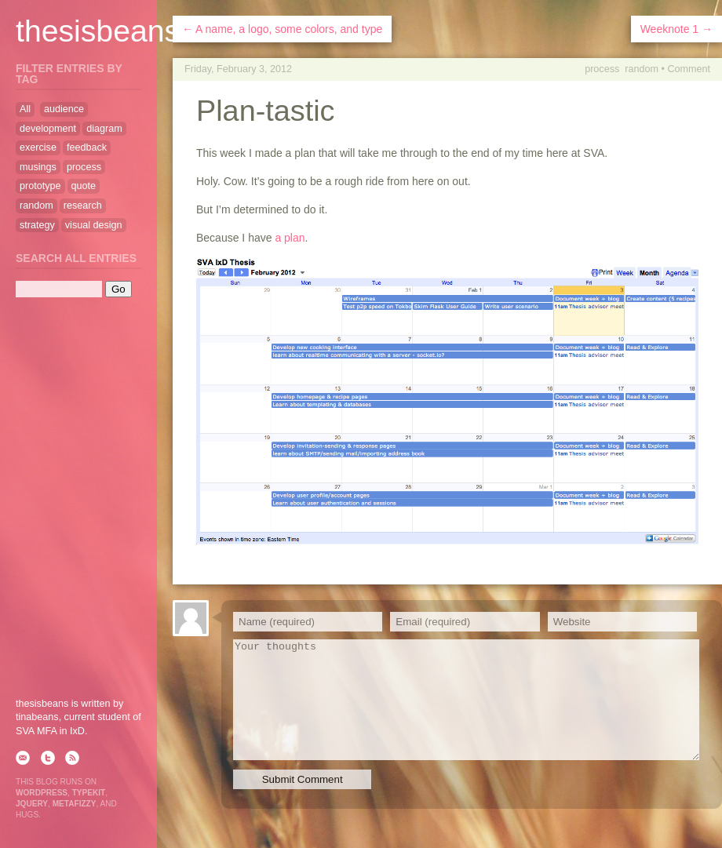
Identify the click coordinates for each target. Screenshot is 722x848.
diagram (104, 128)
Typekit (89, 792)
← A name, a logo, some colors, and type (282, 29)
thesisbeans (98, 31)
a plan (289, 237)
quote (84, 185)
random (641, 69)
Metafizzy (75, 803)
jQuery (32, 803)
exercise (38, 147)
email (23, 758)
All (25, 109)
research (83, 205)
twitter (48, 758)
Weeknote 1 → (676, 29)
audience (64, 109)
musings (38, 167)
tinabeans (37, 717)
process (602, 69)
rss (72, 758)
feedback (87, 147)
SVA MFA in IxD (50, 731)
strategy (37, 225)
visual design (93, 225)
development (48, 128)
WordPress (41, 792)
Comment (688, 69)
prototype (40, 185)
